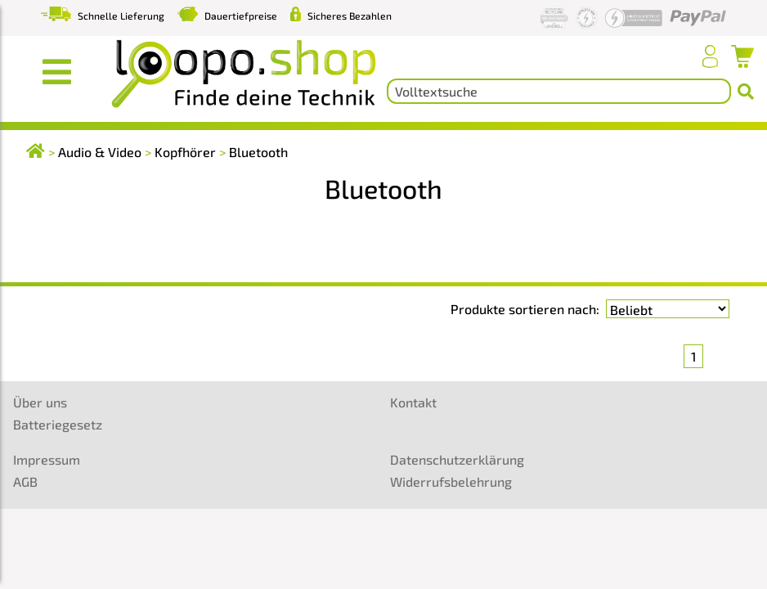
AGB (25, 481)
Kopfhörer (185, 152)
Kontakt (413, 402)
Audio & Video (99, 152)
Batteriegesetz (57, 424)
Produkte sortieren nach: (525, 309)
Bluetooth (258, 152)
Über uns (40, 402)
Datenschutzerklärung (457, 459)
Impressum (46, 459)
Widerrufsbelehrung (451, 481)
